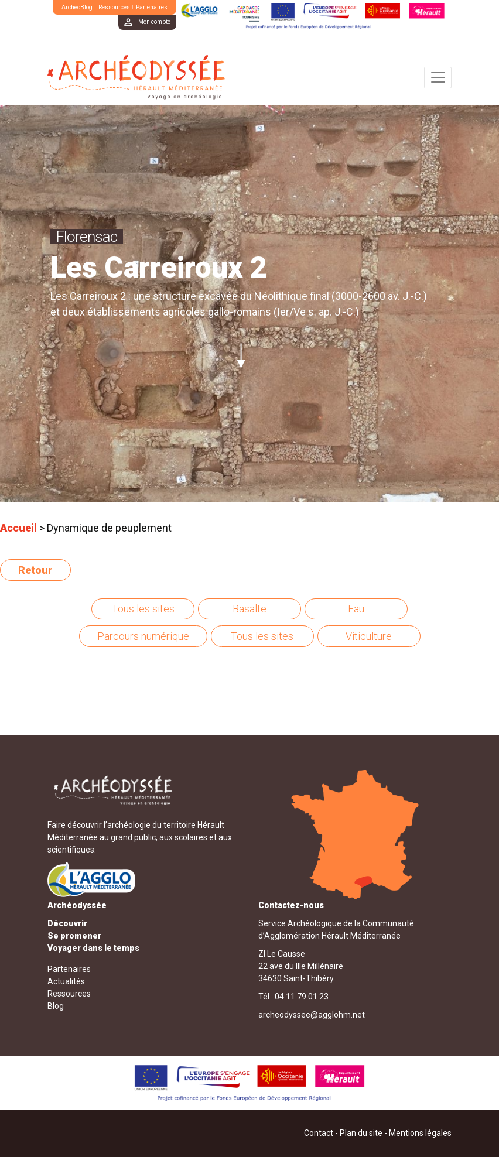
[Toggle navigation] (438, 77)
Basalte (249, 609)
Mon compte (154, 22)
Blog (55, 1006)
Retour (35, 570)
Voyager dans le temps (93, 948)
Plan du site (361, 1133)
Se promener (74, 935)
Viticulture (369, 636)
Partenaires (152, 7)
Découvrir (67, 923)
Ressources (114, 7)
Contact (318, 1133)
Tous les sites (143, 609)
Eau (356, 609)
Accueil (18, 528)
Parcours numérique (143, 636)
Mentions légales (420, 1133)
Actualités (66, 981)
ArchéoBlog (77, 7)
